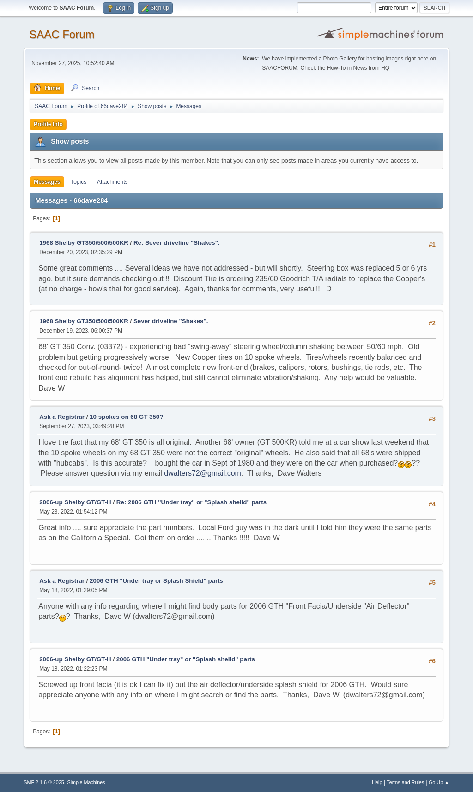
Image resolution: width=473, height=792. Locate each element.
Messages (47, 182)
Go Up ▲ (439, 782)
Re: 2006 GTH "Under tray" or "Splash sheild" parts (191, 502)
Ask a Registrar (62, 416)
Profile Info (48, 124)
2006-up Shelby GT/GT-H (75, 502)
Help (377, 782)
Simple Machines (86, 782)
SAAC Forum (61, 34)
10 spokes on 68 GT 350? (126, 416)
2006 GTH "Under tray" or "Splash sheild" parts (185, 659)
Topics (78, 182)
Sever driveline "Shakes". (170, 321)
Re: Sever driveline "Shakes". (176, 242)
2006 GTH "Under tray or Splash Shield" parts (156, 580)
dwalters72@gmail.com (202, 473)
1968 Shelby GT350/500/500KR (83, 242)
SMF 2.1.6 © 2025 (44, 782)
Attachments (112, 182)
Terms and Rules (405, 782)
